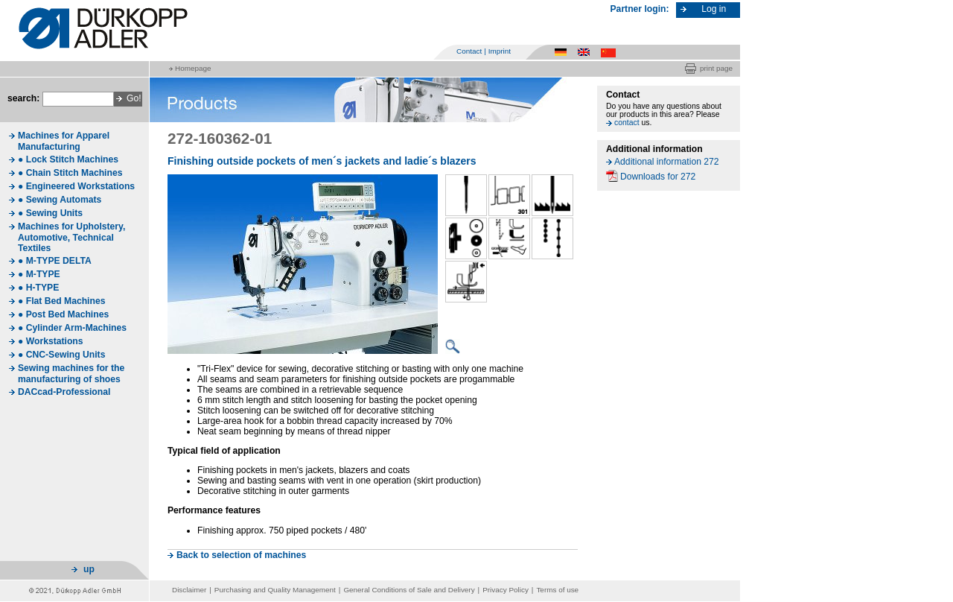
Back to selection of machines (241, 555)
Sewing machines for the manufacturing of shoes (71, 373)
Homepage (193, 68)
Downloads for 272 (657, 176)
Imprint (499, 51)
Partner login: (640, 9)
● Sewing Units (50, 213)
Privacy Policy (505, 590)
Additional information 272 (666, 161)
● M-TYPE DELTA (55, 261)
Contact (469, 51)
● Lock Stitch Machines (68, 159)
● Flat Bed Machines (61, 301)
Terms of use (557, 590)
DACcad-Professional (64, 392)
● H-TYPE (38, 287)
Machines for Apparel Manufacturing (63, 141)
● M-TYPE (39, 274)
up (89, 569)
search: (23, 98)
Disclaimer (189, 590)
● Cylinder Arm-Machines (72, 328)
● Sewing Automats (59, 199)
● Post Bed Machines (63, 314)
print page (716, 68)
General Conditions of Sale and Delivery (408, 590)
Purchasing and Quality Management (275, 590)
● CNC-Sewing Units (61, 354)
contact (627, 122)
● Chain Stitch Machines (70, 173)
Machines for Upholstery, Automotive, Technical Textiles (71, 237)
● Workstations (50, 341)
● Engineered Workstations (76, 186)
